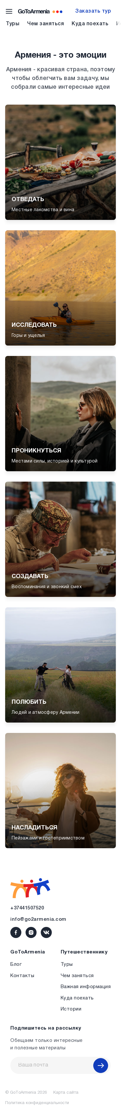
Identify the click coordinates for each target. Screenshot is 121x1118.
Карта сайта (65, 1093)
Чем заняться (45, 24)
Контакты (22, 976)
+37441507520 (27, 908)
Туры (12, 24)
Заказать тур (93, 11)
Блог (16, 964)
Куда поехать (90, 24)
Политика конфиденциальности (37, 1103)
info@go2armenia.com (38, 919)
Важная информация (86, 987)
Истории (71, 1009)
